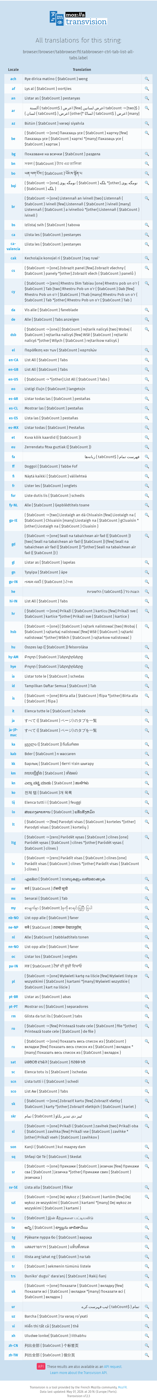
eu (13, 447)
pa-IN (13, 966)
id (13, 686)
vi (13, 1326)
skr (13, 1116)
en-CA (13, 360)
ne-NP (13, 927)
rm (13, 1016)
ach (13, 79)
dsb (13, 335)
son (13, 1147)
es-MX (13, 428)
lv (13, 864)
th (13, 1247)
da (13, 310)
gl (13, 562)
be (13, 139)
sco (13, 1091)
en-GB (13, 370)
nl (13, 937)
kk (13, 764)
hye (13, 667)
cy (13, 292)
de (13, 320)
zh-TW (13, 1355)
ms (13, 899)
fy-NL (13, 505)
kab (13, 754)
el (13, 350)
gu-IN (13, 582)
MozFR (122, 1387)
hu (13, 647)
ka (13, 744)
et (13, 438)
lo (13, 812)
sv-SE (13, 1187)
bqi (13, 186)
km (13, 773)
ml (13, 879)
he (13, 592)
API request (112, 1367)
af (13, 89)
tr (13, 1266)
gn (13, 572)
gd (13, 544)
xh (13, 1336)
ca (13, 235)
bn (13, 164)
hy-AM (13, 657)
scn (13, 1082)
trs (13, 1276)
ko (13, 793)
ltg (13, 843)
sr (13, 1172)
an (13, 98)
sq (13, 1157)
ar (13, 111)
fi (13, 476)
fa (13, 457)
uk (13, 1292)
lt (13, 824)
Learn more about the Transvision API (78, 1373)
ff (13, 466)
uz (13, 1316)
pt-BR (13, 997)
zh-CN (13, 1346)
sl (13, 1132)
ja (13, 721)
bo (13, 173)
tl (13, 1257)
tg (13, 1237)
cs (13, 271)
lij (13, 802)
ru (13, 1047)
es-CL (13, 408)
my (13, 908)
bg (13, 154)
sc (13, 1072)
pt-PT (13, 1007)
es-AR (13, 399)
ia (13, 676)
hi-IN (13, 601)
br (13, 207)
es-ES (13, 418)
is (13, 698)
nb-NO (13, 918)
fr (13, 486)
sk (13, 1104)
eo (13, 389)
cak (13, 258)
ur (13, 1307)
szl (13, 1203)
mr (13, 889)
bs (13, 225)
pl (13, 982)
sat (13, 1062)
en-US (13, 379)
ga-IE (13, 521)
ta (13, 1218)
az (13, 123)
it (13, 711)
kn (13, 783)
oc (13, 957)
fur (13, 496)
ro (13, 1029)
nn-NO (13, 947)
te (13, 1228)
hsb (13, 632)
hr (13, 614)
